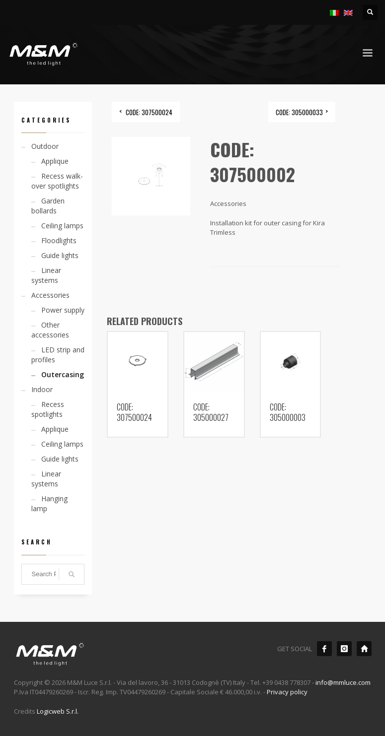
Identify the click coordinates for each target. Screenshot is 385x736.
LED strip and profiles (57, 354)
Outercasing (62, 374)
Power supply (62, 310)
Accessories (50, 295)
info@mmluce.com (343, 682)
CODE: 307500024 (149, 112)
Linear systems (46, 275)
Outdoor (45, 146)
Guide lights (59, 255)
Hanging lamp (49, 503)
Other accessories (50, 329)
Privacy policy (287, 691)
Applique (55, 161)
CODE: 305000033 (299, 112)
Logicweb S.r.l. (57, 711)
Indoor (42, 389)
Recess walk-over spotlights (57, 181)
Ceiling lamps (62, 225)
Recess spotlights (47, 409)
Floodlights (59, 240)
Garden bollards (48, 205)
